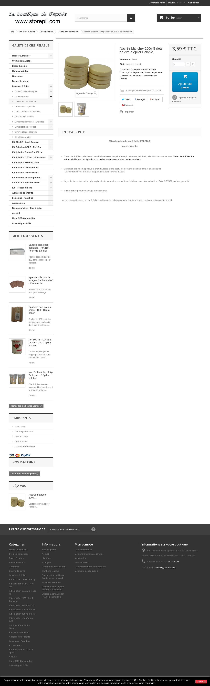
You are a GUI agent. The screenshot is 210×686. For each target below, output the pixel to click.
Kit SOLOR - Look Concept (25, 142)
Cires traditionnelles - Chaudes (29, 122)
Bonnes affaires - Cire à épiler (27, 208)
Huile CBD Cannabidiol (23, 218)
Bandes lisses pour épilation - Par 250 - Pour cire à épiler (39, 247)
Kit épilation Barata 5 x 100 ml (27, 152)
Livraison (46, 558)
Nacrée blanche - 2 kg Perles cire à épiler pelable (41, 375)
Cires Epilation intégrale (25, 91)
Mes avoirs (80, 558)
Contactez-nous (157, 2)
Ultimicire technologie (24, 446)
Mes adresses (82, 562)
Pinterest (127, 105)
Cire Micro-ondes (22, 137)
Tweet (126, 99)
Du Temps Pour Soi (23, 431)
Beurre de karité (20, 81)
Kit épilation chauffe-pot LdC (26, 177)
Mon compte (84, 544)
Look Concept (21, 436)
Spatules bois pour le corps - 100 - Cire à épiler (40, 310)
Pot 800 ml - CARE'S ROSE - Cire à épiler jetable (40, 342)
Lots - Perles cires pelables (27, 111)
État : (122, 64)
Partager (140, 99)
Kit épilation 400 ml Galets (25, 172)
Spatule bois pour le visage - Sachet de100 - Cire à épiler (41, 280)
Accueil (16, 213)
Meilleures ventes (27, 236)
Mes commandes (83, 549)
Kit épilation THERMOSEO (25, 162)
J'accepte (201, 681)
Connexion (193, 2)
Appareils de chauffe (22, 193)
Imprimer (129, 112)
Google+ (155, 99)
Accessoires (18, 203)
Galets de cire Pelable (25, 101)
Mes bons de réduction (86, 571)
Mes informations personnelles (90, 566)
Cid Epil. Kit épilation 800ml (26, 182)
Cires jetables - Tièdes (25, 127)
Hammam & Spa (20, 71)
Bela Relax (19, 426)
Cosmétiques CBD (21, 223)
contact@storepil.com (165, 567)
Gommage (17, 76)
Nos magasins (23, 462)
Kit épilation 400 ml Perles (25, 167)
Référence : (125, 59)
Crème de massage (22, 61)
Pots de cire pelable (24, 116)
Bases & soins (19, 66)
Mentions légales (50, 571)
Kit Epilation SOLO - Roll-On (26, 147)
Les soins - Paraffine (22, 198)
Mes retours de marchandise (89, 554)
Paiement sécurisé (51, 582)
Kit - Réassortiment (22, 188)
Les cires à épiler (21, 86)
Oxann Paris (20, 441)
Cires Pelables (21, 96)
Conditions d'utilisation (53, 566)
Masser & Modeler (21, 56)
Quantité (176, 59)
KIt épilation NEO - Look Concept (29, 157)
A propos (46, 562)
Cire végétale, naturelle (25, 132)
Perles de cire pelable (24, 106)
